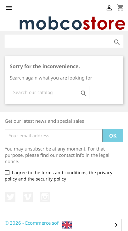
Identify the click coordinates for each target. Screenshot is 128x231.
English (75, 225)
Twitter (10, 197)
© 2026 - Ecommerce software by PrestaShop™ (56, 223)
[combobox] (90, 225)
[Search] (50, 92)
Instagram (45, 197)
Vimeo (28, 197)
